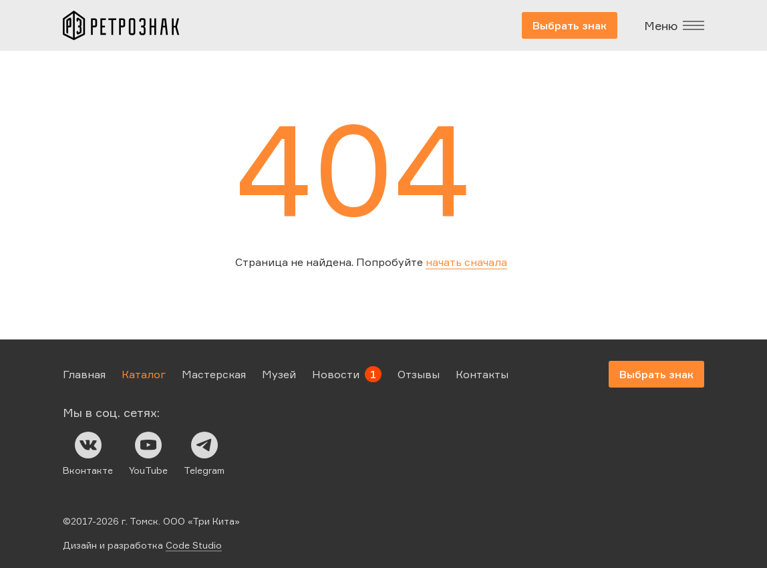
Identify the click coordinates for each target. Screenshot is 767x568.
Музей (279, 374)
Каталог (144, 374)
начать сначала (466, 262)
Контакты (482, 374)
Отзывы (419, 374)
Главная (84, 374)
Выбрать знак (569, 25)
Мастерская (214, 374)
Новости (335, 374)
